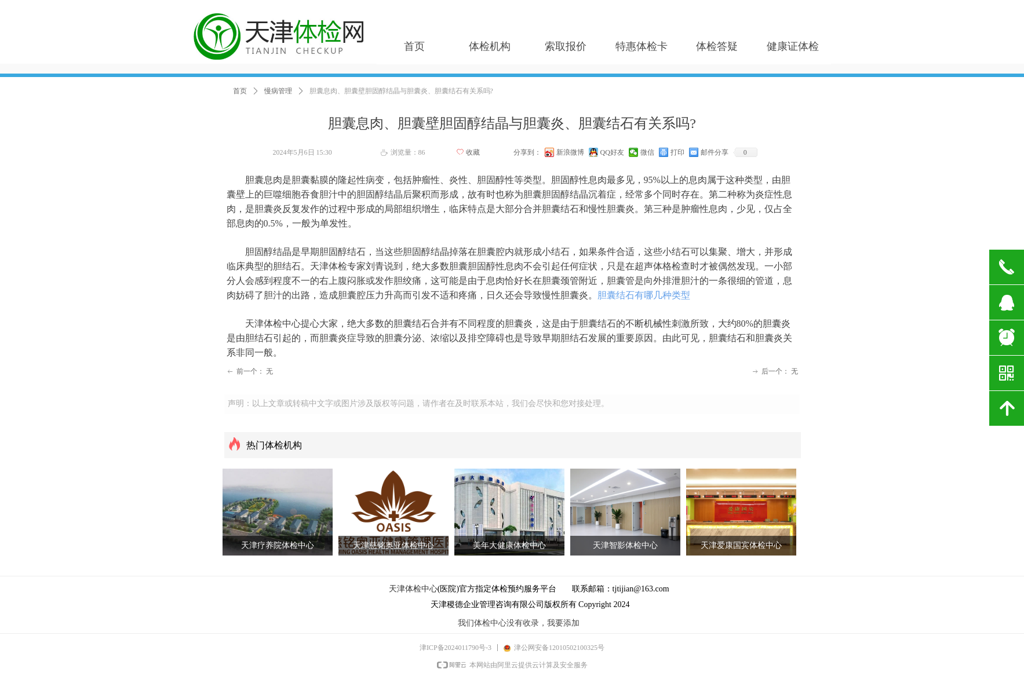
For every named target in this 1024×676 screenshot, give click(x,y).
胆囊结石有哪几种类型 (643, 295)
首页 (240, 91)
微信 (647, 152)
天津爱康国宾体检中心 (741, 545)
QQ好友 (612, 152)
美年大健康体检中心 (509, 545)
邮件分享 (714, 152)
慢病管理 (278, 91)
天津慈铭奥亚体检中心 (393, 545)
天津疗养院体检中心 (277, 545)
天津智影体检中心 (625, 545)
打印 (677, 152)
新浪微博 (570, 152)
